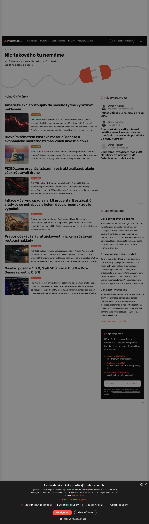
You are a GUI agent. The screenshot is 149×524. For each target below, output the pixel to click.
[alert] (74, 262)
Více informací (78, 495)
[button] (74, 499)
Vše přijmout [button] (62, 512)
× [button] (146, 484)
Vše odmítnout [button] (85, 512)
